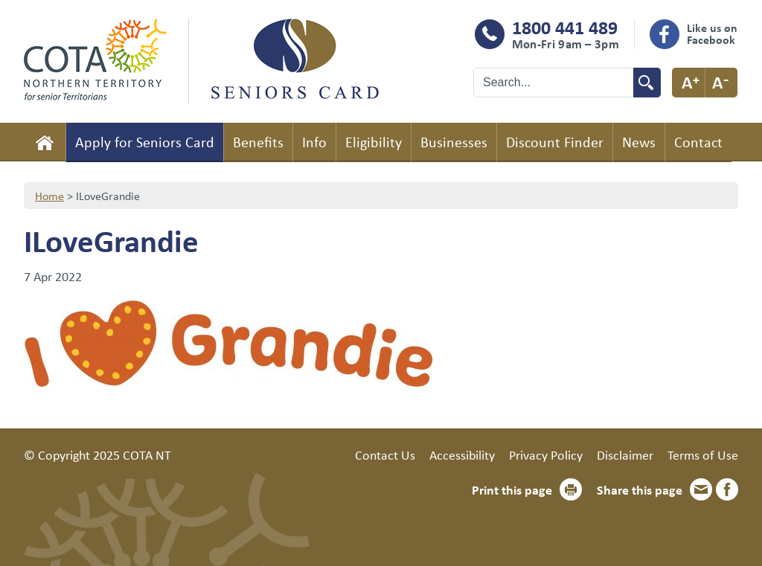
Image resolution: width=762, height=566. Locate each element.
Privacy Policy (546, 454)
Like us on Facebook (712, 33)
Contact (698, 142)
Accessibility (462, 454)
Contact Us (385, 454)
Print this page (512, 489)
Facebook (727, 489)
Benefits (258, 142)
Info (314, 142)
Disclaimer (625, 454)
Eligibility (373, 142)
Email (701, 489)
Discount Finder (554, 142)
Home (44, 142)
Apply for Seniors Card (144, 142)
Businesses (453, 142)
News (639, 142)
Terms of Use (702, 454)
